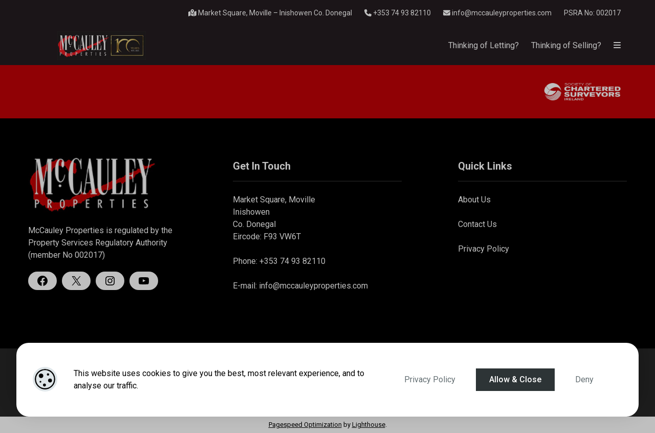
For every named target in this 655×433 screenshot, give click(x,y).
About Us (474, 199)
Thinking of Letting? (483, 45)
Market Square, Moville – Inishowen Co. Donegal (270, 13)
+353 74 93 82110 (397, 13)
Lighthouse (368, 424)
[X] (76, 281)
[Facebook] (42, 281)
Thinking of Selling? (566, 45)
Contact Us (477, 224)
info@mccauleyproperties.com (497, 13)
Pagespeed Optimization (305, 424)
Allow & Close (515, 379)
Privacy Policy (429, 379)
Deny (584, 379)
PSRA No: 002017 (592, 13)
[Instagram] (110, 281)
